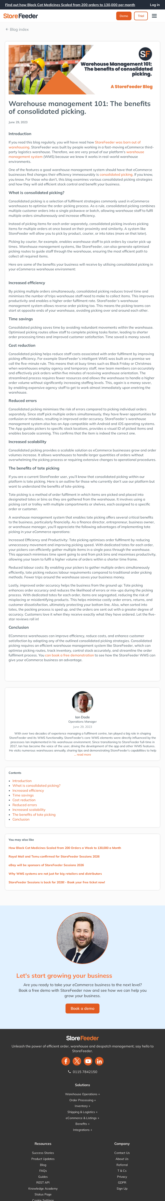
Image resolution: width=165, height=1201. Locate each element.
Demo (124, 16)
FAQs (43, 1171)
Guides (43, 1177)
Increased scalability (29, 809)
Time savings (23, 795)
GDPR (122, 1182)
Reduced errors (24, 805)
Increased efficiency (28, 790)
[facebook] (65, 1061)
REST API (43, 1182)
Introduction (22, 781)
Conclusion (20, 819)
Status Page (43, 1194)
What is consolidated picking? (36, 785)
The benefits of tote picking (34, 814)
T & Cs (122, 1171)
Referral (122, 1165)
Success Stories (43, 1153)
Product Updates (43, 1159)
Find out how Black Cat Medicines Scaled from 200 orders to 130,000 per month (70, 5)
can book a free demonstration (69, 655)
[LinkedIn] (99, 1061)
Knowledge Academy (43, 1188)
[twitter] (77, 1061)
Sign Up (122, 1188)
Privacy (122, 1177)
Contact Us (122, 1153)
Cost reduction (23, 800)
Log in (155, 5)
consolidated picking (116, 174)
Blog (43, 1165)
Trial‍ (141, 16)
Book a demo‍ (82, 1008)
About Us (122, 1159)
